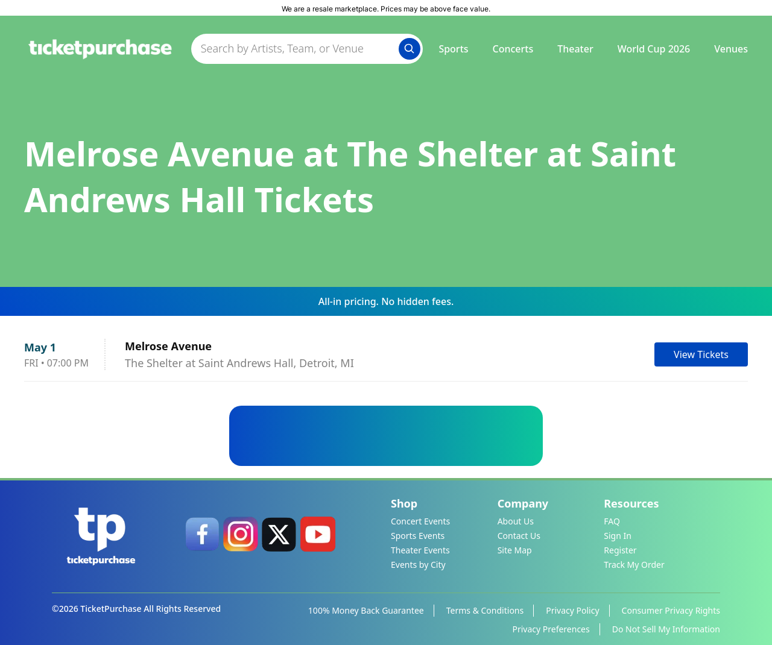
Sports (453, 48)
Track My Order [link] (634, 564)
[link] (202, 534)
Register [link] (620, 550)
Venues (731, 48)
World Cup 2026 (654, 48)
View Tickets (701, 354)
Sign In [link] (617, 535)
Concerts (513, 48)
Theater (575, 48)
